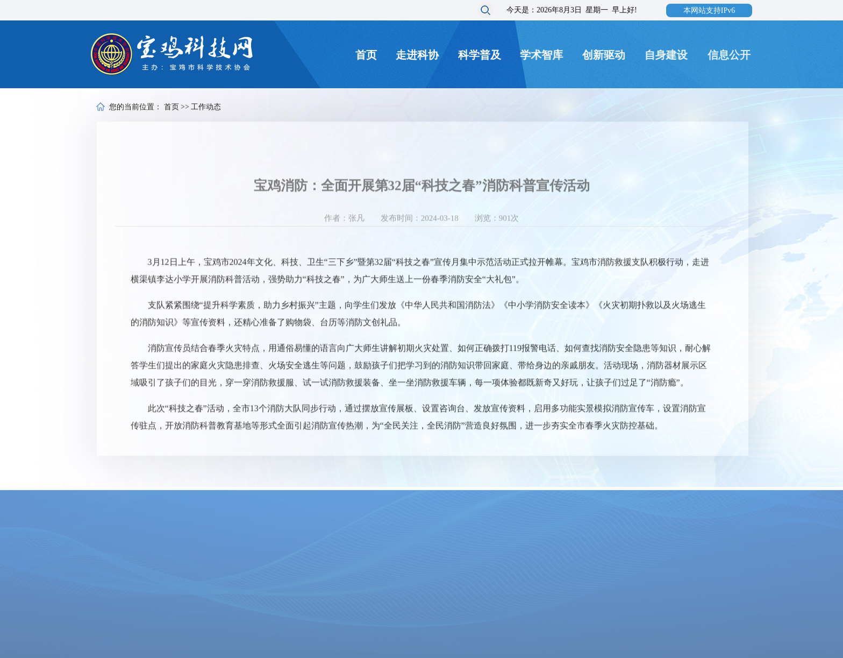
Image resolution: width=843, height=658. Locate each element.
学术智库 (541, 55)
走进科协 (417, 55)
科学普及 (479, 55)
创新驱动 (604, 55)
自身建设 (667, 55)
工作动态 (206, 108)
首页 (366, 55)
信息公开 (731, 55)
